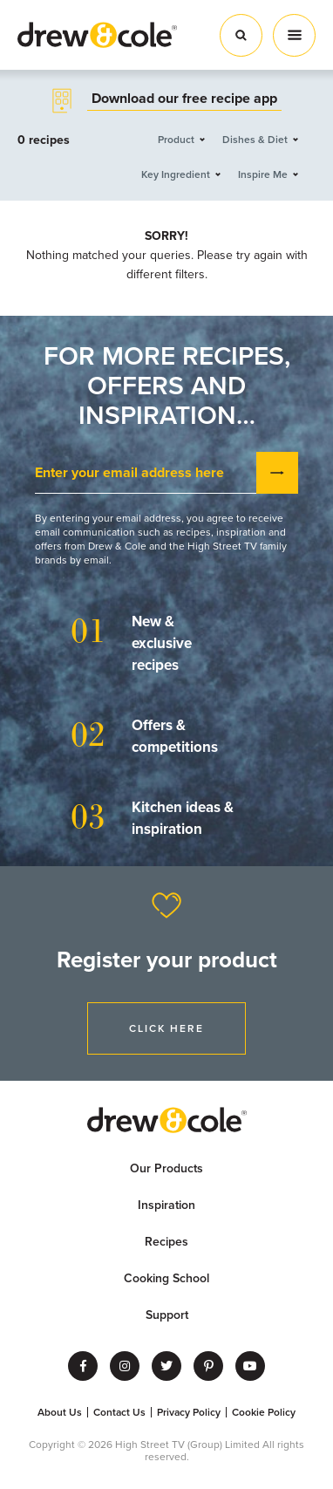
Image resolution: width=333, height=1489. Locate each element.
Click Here (166, 1028)
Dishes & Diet (255, 139)
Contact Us (119, 1412)
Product (176, 139)
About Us (59, 1412)
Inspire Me (263, 174)
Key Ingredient (175, 174)
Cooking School (166, 1278)
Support (167, 1315)
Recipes (166, 1241)
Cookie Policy (264, 1412)
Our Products (166, 1168)
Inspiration (166, 1205)
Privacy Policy (189, 1412)
